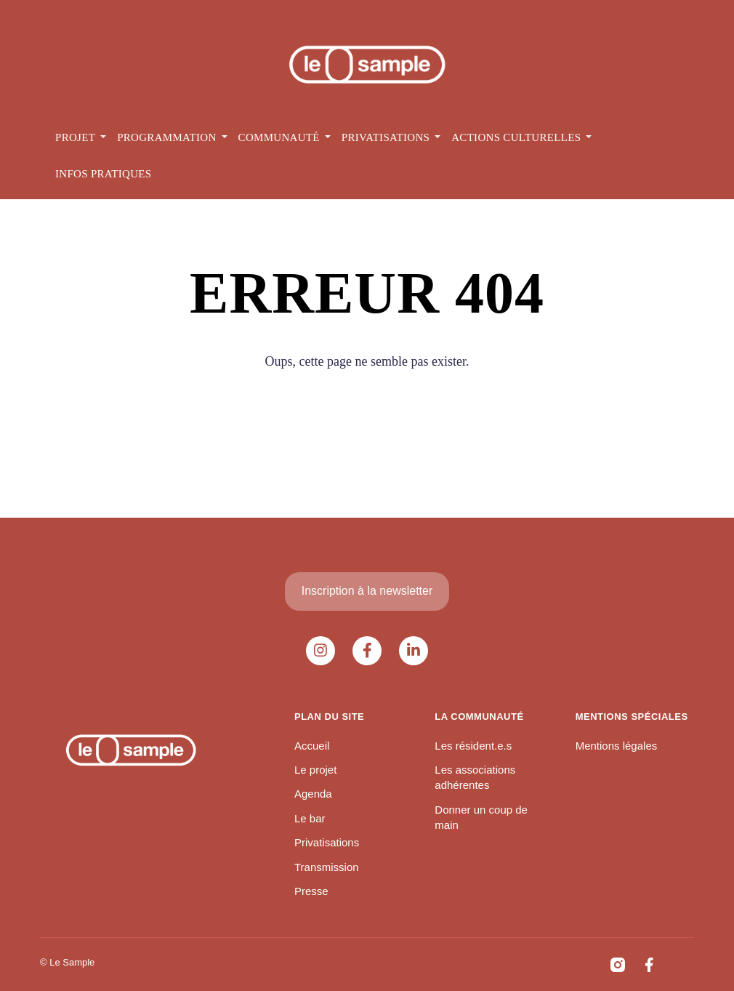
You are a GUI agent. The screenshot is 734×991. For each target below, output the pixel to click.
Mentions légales (617, 745)
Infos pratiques (103, 174)
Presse (311, 891)
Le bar (310, 818)
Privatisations (326, 842)
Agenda (313, 793)
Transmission (326, 867)
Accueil (311, 745)
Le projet (315, 769)
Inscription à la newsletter (367, 591)
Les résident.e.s (473, 745)
